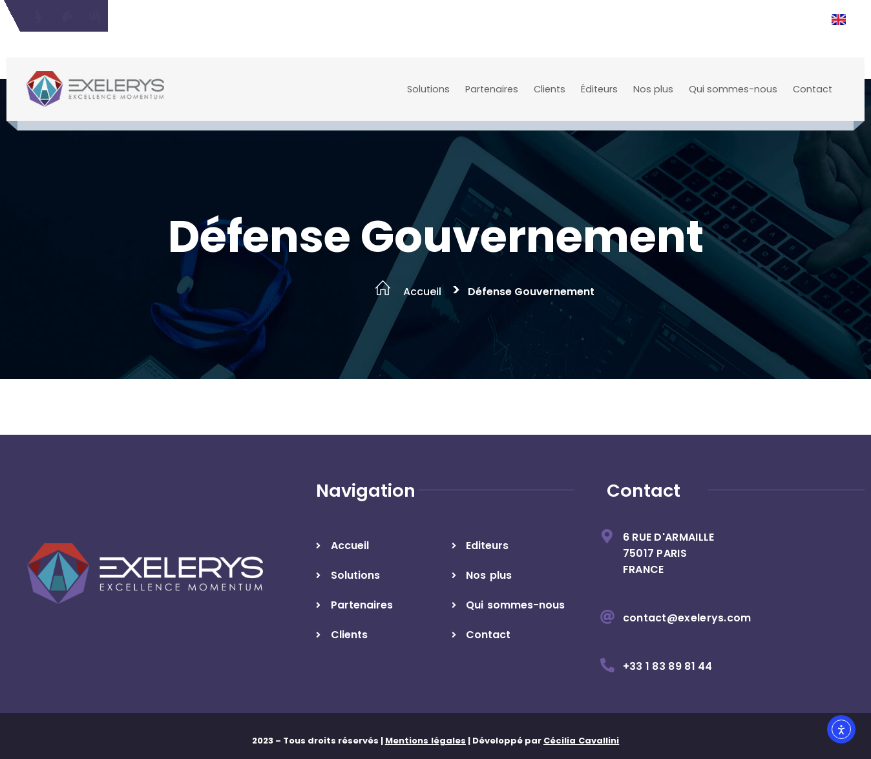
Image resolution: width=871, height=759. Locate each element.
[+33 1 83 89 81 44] (607, 665)
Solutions (428, 89)
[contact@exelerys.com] (607, 617)
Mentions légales (425, 740)
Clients (549, 89)
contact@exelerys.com (687, 617)
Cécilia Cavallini (581, 740)
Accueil (422, 291)
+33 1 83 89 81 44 (668, 666)
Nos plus (653, 89)
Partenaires (491, 89)
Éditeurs (599, 89)
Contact (812, 89)
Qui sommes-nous (733, 89)
